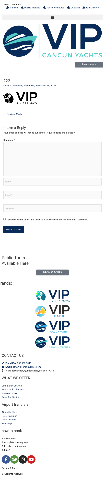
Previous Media (13, 114)
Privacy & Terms (10, 468)
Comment (9, 140)
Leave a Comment (12, 85)
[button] (52, 17)
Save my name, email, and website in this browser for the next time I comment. (48, 219)
